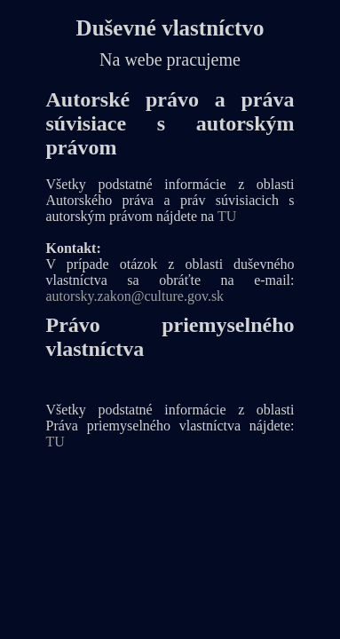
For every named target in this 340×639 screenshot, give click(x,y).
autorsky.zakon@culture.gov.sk (135, 296)
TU (226, 216)
